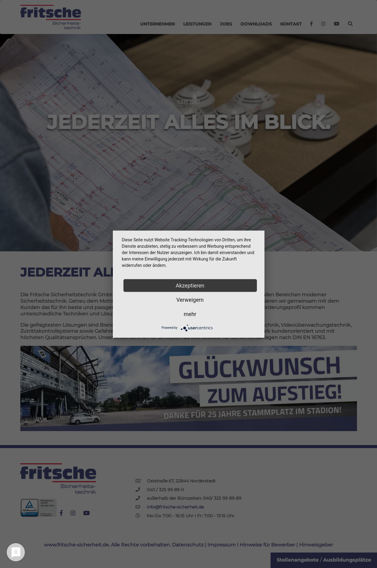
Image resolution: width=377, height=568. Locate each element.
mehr (190, 314)
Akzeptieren (190, 285)
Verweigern (190, 299)
